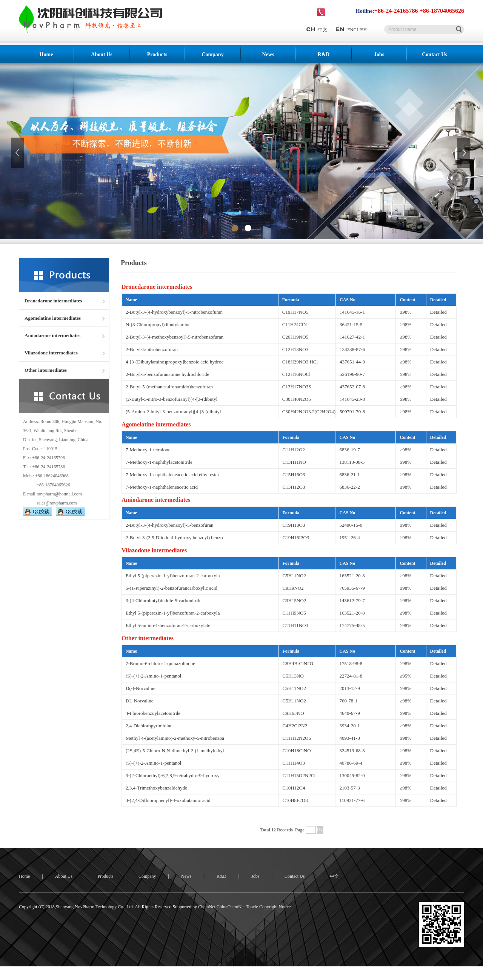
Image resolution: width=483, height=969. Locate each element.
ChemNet (206, 906)
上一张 (18, 153)
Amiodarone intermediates (52, 335)
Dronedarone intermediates (53, 301)
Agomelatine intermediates (53, 318)
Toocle (252, 906)
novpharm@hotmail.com (59, 494)
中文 (316, 29)
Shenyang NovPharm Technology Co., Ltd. (95, 906)
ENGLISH (350, 29)
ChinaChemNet (231, 906)
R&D (324, 54)
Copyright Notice (275, 906)
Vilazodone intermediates (51, 353)
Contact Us (434, 54)
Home (46, 54)
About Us (101, 54)
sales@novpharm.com (57, 503)
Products (157, 54)
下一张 (464, 153)
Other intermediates (46, 370)
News (268, 54)
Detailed (438, 312)
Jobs (379, 54)
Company (212, 54)
